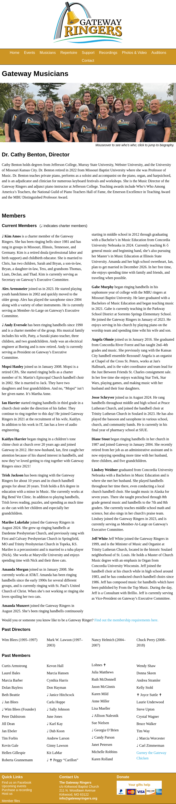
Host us (7, 793)
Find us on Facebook (16, 782)
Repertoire (68, 53)
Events (29, 53)
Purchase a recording (17, 790)
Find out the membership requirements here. (126, 620)
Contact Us (69, 777)
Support (88, 53)
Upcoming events (14, 786)
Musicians (48, 53)
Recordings (108, 53)
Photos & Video (134, 53)
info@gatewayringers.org (78, 798)
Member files (11, 801)
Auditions (158, 53)
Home (14, 53)
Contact (88, 60)
